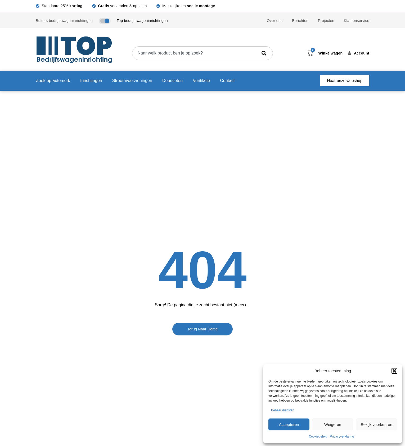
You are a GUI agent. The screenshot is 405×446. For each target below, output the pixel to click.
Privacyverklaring (342, 436)
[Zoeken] (265, 53)
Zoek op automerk (53, 80)
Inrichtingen (91, 80)
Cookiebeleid (318, 436)
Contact (227, 80)
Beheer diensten (282, 410)
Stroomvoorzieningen (132, 80)
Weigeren (332, 424)
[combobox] (195, 53)
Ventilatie (201, 80)
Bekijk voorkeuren (376, 424)
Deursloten (172, 80)
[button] (394, 371)
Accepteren (289, 424)
